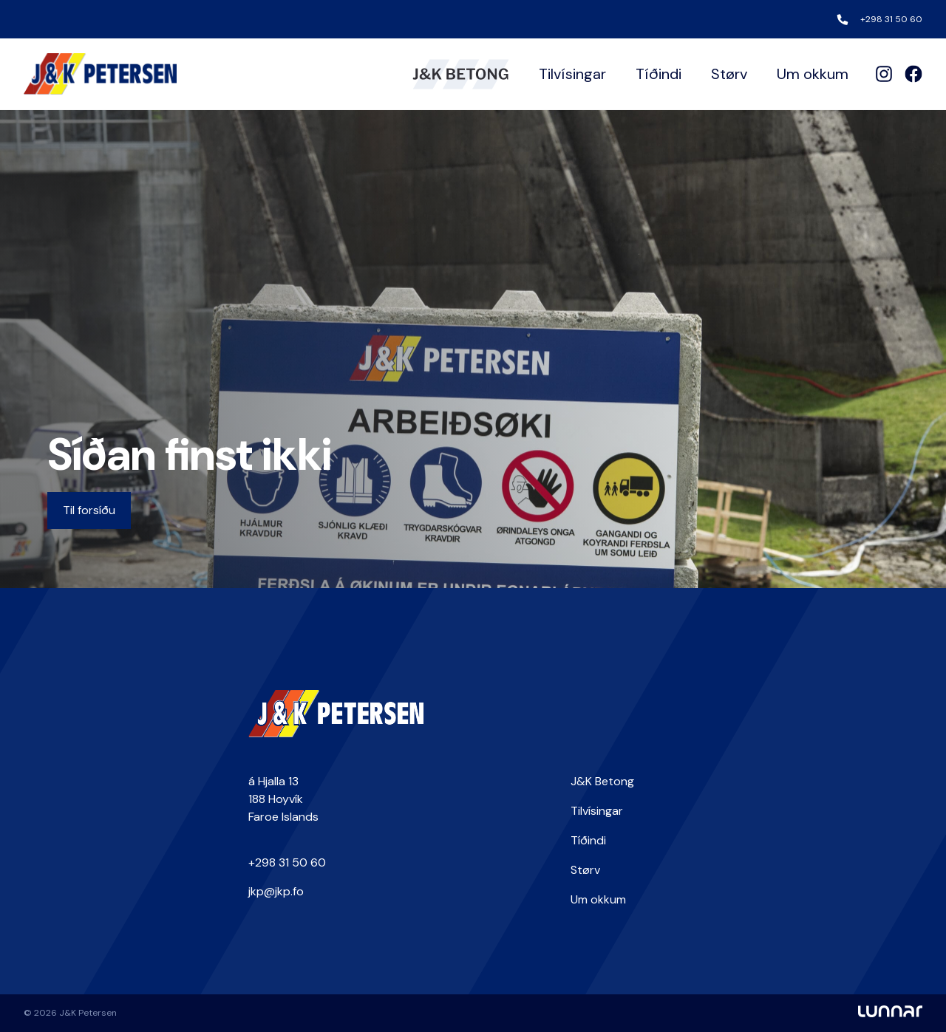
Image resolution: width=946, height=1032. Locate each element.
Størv (729, 73)
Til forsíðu (89, 510)
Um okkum (812, 73)
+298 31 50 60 (891, 19)
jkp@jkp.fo (276, 891)
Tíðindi (658, 73)
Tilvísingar (572, 73)
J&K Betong (602, 781)
